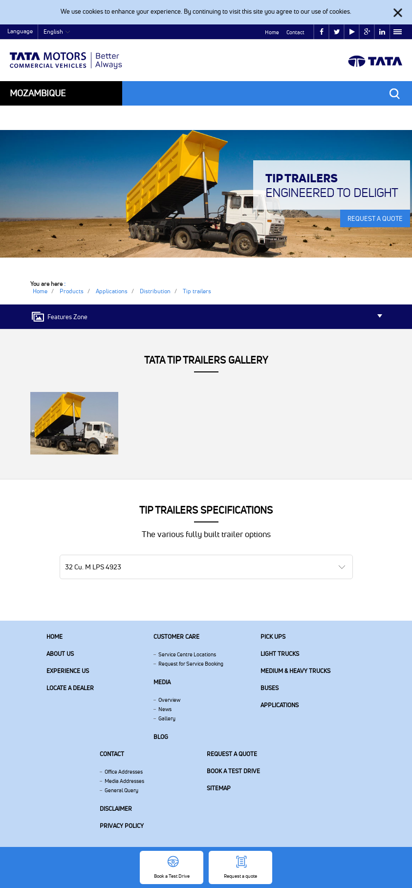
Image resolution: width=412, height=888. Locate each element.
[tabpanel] (206, 194)
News (165, 709)
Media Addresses (124, 781)
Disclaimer (116, 808)
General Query (121, 790)
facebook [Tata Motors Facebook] (322, 32)
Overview (169, 699)
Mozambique (37, 93)
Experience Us (67, 670)
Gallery (166, 718)
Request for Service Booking (190, 663)
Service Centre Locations (187, 654)
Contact (295, 32)
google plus (367, 32)
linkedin (382, 32)
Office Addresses (124, 771)
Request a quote (232, 754)
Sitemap (219, 788)
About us (60, 653)
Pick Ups (272, 636)
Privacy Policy (122, 825)
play (352, 32)
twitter (337, 32)
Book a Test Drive (233, 771)
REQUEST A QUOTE (375, 218)
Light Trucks (279, 653)
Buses (269, 688)
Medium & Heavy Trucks (295, 670)
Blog (160, 736)
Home (272, 32)
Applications (279, 705)
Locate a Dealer (70, 688)
